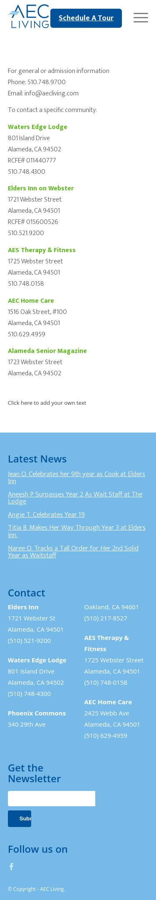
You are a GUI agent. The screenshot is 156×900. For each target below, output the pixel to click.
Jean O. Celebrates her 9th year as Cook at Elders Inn (76, 477)
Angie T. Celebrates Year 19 (46, 515)
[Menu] (136, 16)
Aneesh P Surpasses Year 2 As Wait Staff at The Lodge (75, 498)
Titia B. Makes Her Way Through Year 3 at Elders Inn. (77, 531)
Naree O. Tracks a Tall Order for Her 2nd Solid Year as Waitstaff (73, 552)
